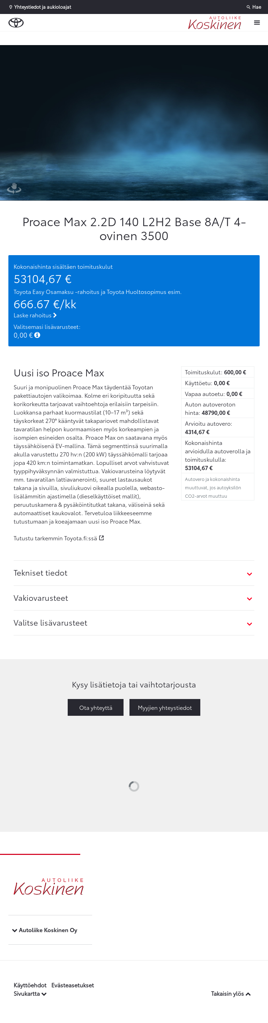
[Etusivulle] (215, 22)
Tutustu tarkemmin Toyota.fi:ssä (55, 538)
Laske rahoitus (35, 315)
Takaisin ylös (231, 993)
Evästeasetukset (72, 985)
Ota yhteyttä (95, 707)
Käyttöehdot (30, 985)
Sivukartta (30, 993)
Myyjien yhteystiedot (165, 707)
